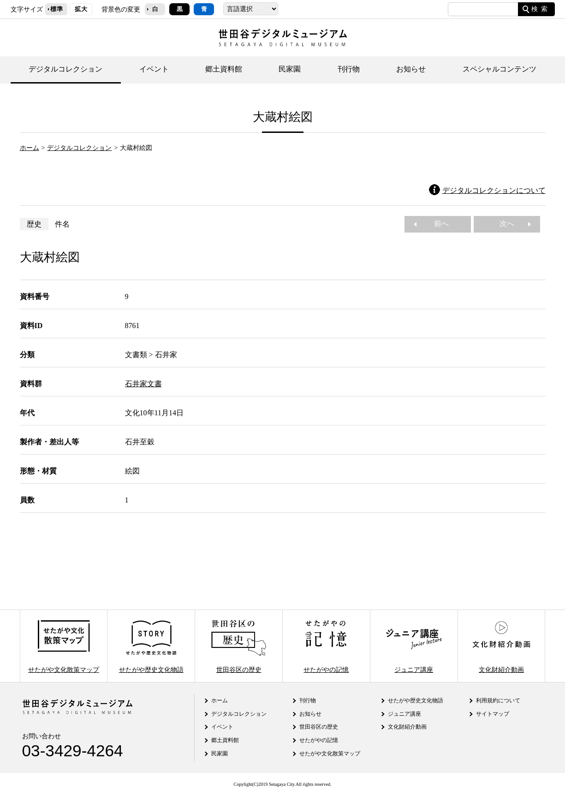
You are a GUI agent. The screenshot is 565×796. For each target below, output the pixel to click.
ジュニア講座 (413, 645)
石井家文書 (143, 384)
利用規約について (498, 700)
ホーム (29, 147)
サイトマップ (492, 714)
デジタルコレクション (65, 69)
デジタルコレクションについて (494, 190)
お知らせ (411, 69)
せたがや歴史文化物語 (151, 645)
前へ (438, 223)
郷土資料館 (223, 69)
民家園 (290, 69)
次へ (511, 223)
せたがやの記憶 (326, 645)
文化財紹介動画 (501, 645)
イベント (154, 69)
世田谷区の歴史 (238, 645)
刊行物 (349, 69)
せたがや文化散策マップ (63, 645)
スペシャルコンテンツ (499, 69)
